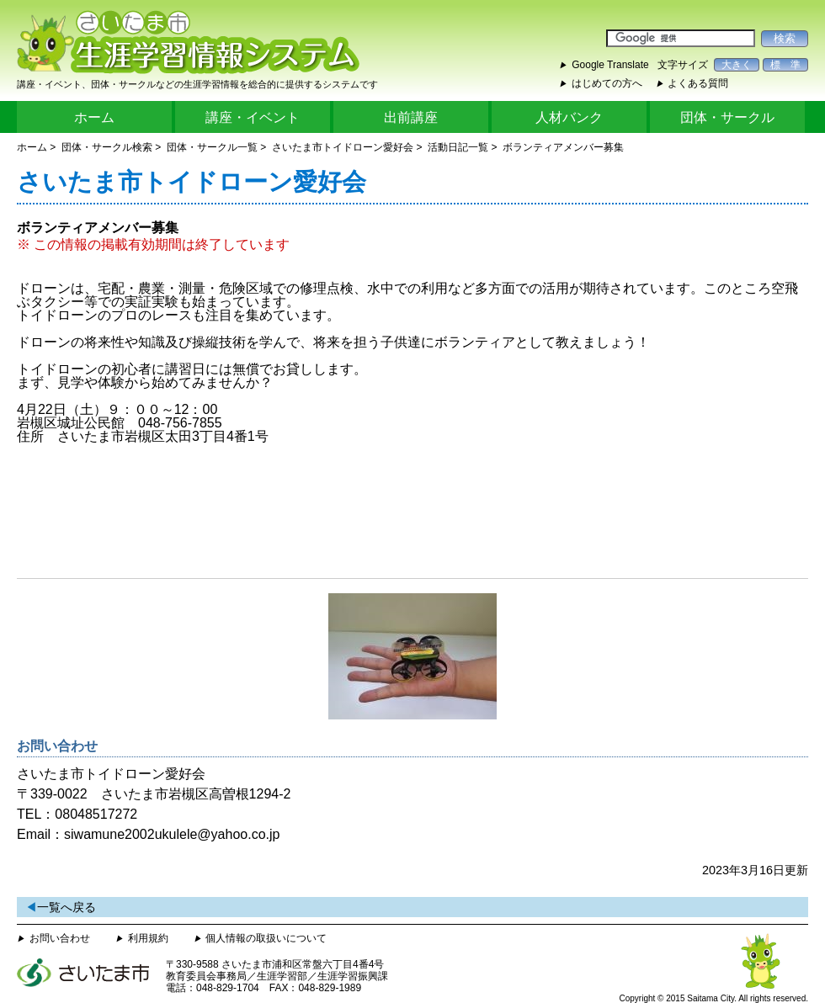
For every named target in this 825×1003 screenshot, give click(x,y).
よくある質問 (698, 83)
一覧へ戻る (66, 907)
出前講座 (411, 117)
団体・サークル (727, 117)
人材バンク (569, 117)
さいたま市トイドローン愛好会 (342, 147)
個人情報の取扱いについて (266, 938)
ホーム (94, 117)
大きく (736, 65)
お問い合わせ (59, 938)
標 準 (785, 65)
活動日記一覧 (458, 147)
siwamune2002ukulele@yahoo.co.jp (171, 834)
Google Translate (610, 65)
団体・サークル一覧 (212, 147)
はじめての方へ (607, 83)
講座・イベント (252, 117)
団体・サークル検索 (106, 147)
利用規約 (148, 938)
